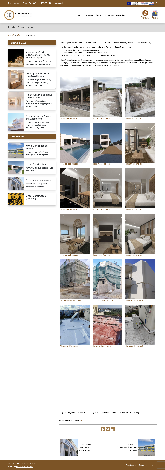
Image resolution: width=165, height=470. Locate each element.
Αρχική (81, 15)
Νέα (18, 35)
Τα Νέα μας (109, 15)
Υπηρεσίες (90, 15)
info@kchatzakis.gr (59, 3)
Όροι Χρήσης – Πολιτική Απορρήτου (140, 465)
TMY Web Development (24, 467)
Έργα (98, 15)
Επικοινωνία (120, 15)
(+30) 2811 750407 (39, 3)
